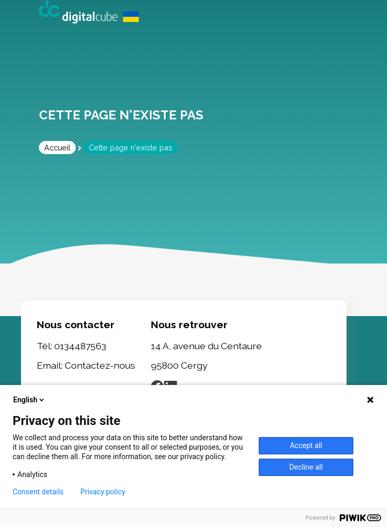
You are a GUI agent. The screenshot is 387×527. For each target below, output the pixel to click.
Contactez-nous (100, 365)
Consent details (38, 492)
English (29, 400)
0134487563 (80, 345)
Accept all (306, 445)
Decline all (306, 467)
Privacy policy (102, 492)
